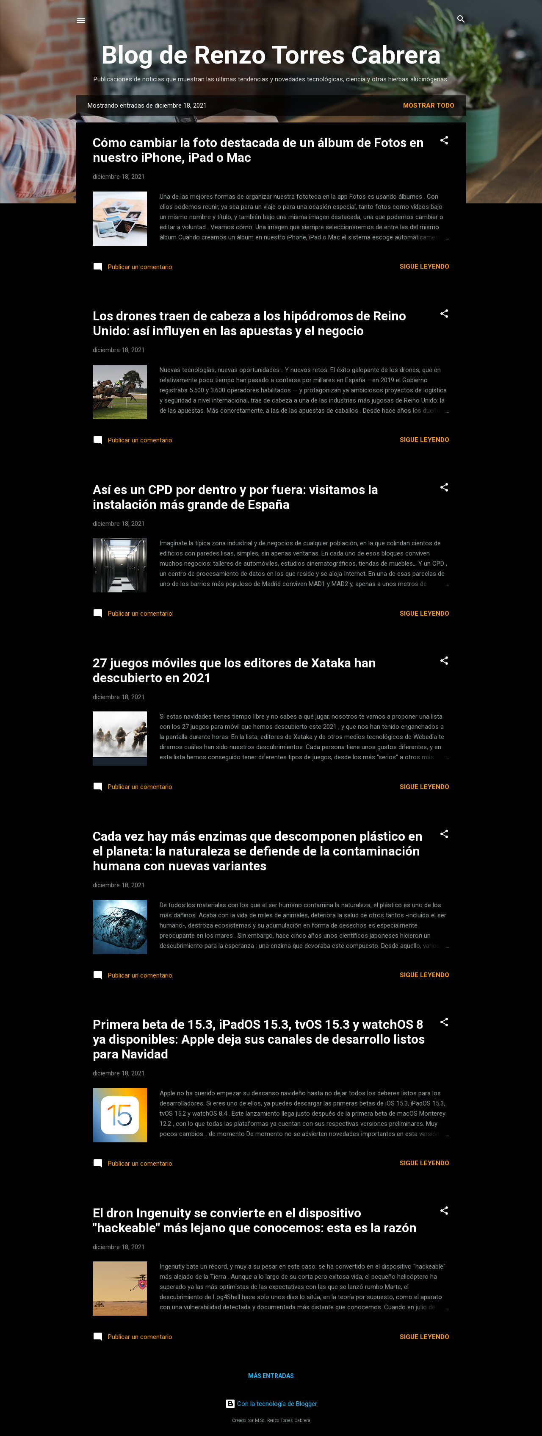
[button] (444, 141)
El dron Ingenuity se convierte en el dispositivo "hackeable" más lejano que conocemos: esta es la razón (255, 1220)
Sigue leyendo (424, 266)
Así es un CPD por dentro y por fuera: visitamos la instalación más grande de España (235, 497)
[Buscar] (461, 19)
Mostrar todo (428, 105)
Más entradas (271, 1375)
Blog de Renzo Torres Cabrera (271, 55)
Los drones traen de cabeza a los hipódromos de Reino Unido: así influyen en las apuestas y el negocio (249, 323)
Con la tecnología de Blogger (271, 1404)
